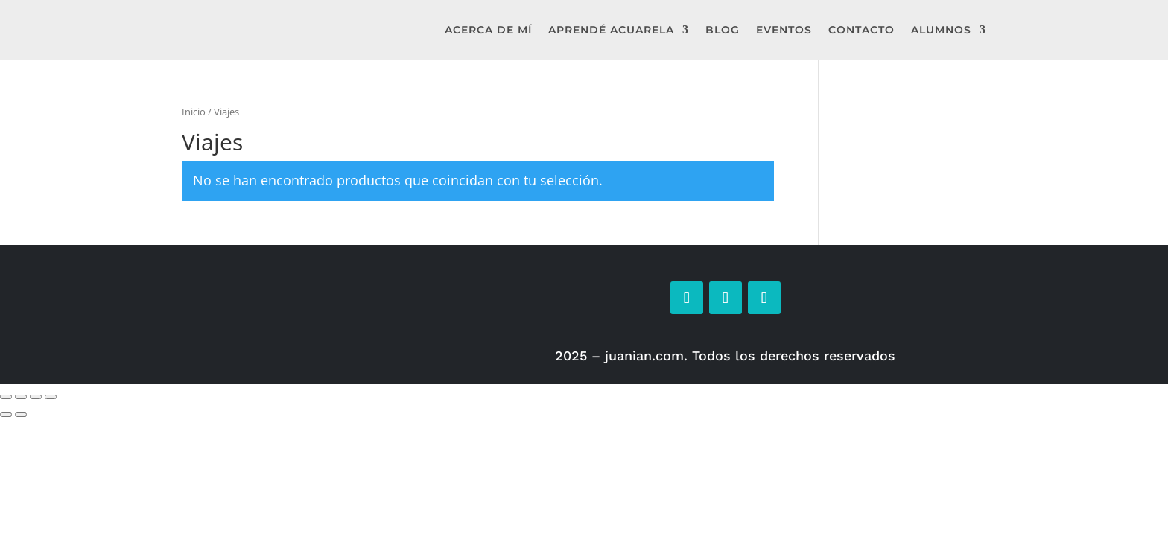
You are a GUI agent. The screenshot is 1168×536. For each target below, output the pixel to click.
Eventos (784, 29)
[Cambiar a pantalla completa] (21, 397)
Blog (722, 29)
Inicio (194, 111)
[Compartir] (36, 397)
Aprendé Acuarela (611, 29)
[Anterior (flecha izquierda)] (6, 414)
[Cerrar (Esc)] (51, 397)
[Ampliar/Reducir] (6, 397)
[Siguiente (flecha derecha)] (21, 414)
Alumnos (941, 29)
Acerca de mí (488, 29)
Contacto (861, 29)
